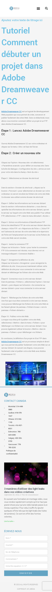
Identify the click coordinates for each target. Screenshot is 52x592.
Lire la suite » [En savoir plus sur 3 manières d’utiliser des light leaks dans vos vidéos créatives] (9, 521)
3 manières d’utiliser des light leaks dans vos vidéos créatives (24, 490)
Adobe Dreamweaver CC (11, 111)
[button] (38, 8)
